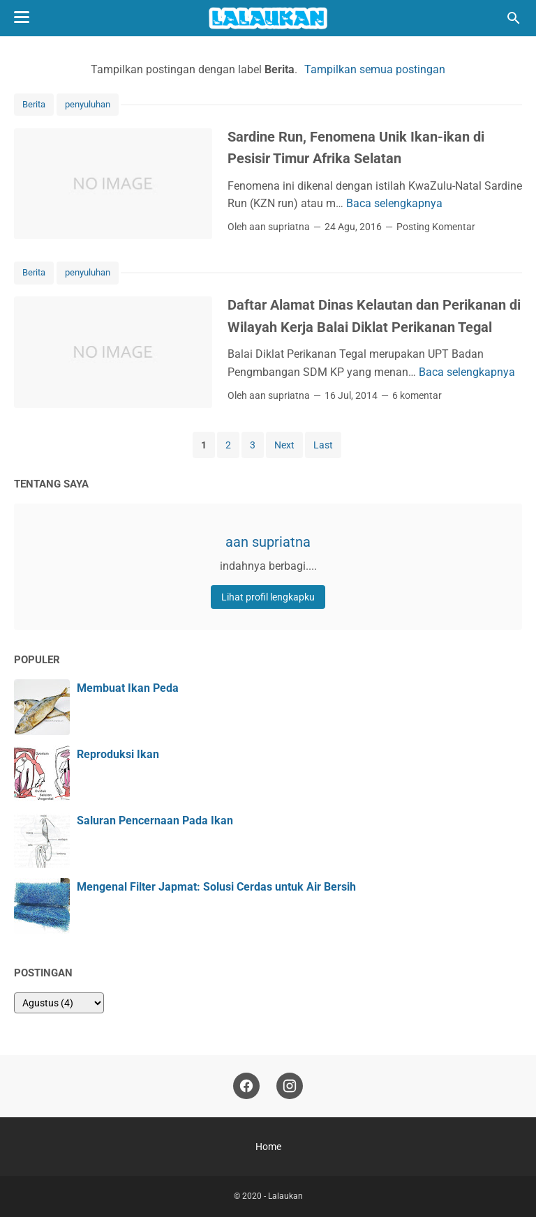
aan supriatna (268, 542)
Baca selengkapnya (394, 203)
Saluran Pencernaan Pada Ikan (155, 820)
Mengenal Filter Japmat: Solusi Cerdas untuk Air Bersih (216, 886)
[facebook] (246, 1086)
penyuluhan (87, 104)
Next (284, 445)
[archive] (59, 1002)
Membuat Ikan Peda (128, 688)
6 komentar (417, 395)
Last (323, 445)
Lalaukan (285, 1196)
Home (268, 1146)
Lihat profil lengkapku (268, 597)
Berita (33, 104)
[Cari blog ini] (513, 18)
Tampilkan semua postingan (374, 69)
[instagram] (289, 1086)
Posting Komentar (435, 226)
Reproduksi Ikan (118, 754)
